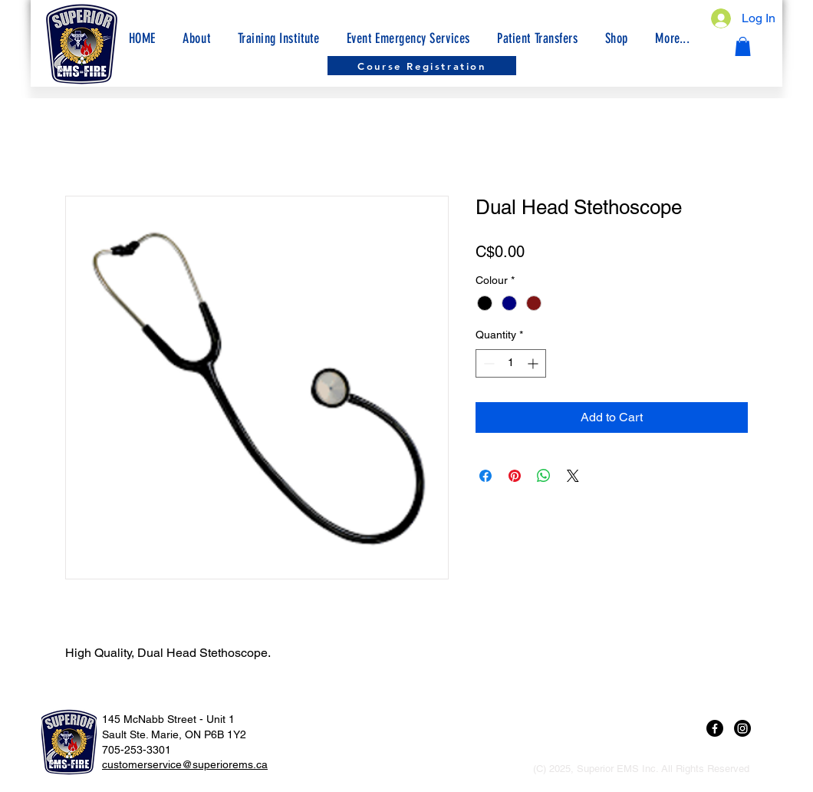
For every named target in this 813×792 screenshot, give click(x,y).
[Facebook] (714, 728)
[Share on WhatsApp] (544, 476)
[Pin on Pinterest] (514, 476)
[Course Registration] (422, 65)
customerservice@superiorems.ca (185, 764)
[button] (672, 38)
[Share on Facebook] (485, 476)
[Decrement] (487, 363)
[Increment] (534, 363)
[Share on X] (573, 476)
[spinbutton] (511, 363)
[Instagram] (742, 728)
